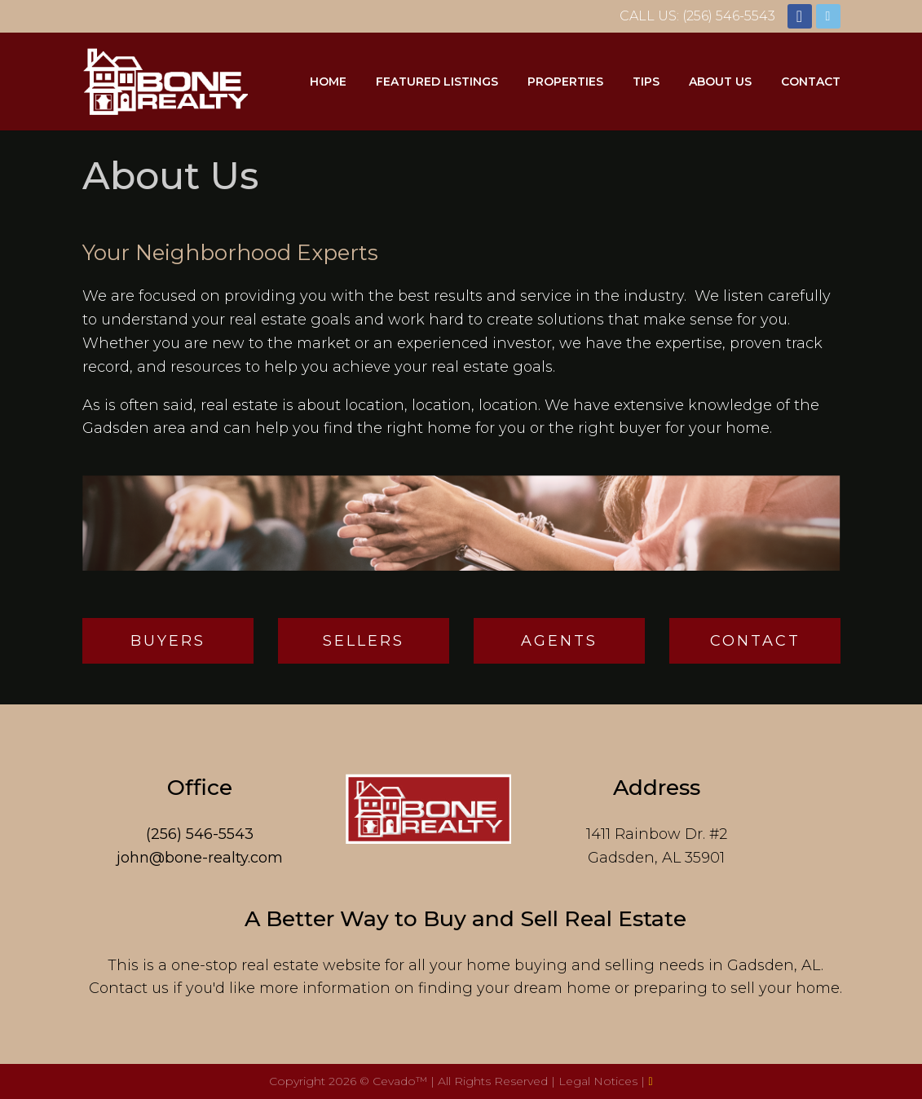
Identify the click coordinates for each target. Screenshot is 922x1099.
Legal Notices (599, 1081)
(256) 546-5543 (200, 834)
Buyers (167, 641)
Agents (559, 641)
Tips (646, 81)
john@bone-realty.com (200, 858)
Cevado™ (401, 1081)
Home (328, 81)
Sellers (363, 641)
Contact (810, 81)
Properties (565, 81)
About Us (720, 81)
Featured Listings (437, 81)
